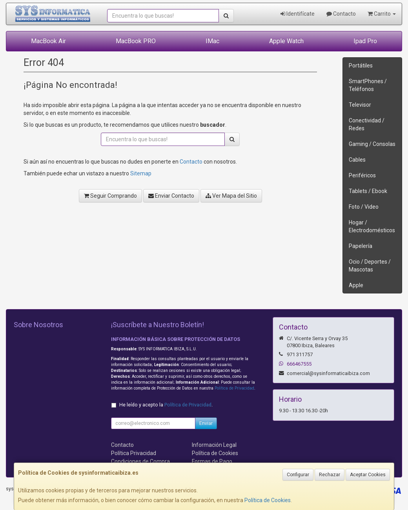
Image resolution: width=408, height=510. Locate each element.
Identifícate (297, 14)
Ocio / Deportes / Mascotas (370, 266)
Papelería (360, 246)
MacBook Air (48, 41)
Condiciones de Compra (140, 461)
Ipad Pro (365, 41)
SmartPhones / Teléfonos (368, 85)
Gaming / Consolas (372, 144)
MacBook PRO (136, 41)
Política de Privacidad (234, 388)
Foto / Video (364, 207)
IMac (212, 41)
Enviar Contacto (171, 196)
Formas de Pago (212, 461)
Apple (356, 285)
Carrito (382, 14)
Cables (357, 160)
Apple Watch (286, 41)
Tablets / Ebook (368, 191)
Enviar (206, 423)
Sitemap (140, 173)
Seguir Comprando (110, 196)
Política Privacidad (133, 453)
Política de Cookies (267, 500)
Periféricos (362, 175)
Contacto (341, 14)
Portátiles (361, 65)
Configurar (298, 474)
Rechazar (329, 474)
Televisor (360, 105)
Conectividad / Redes (366, 124)
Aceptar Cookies (368, 474)
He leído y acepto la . (166, 405)
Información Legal (214, 445)
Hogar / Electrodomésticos (372, 226)
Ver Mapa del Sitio (231, 196)
